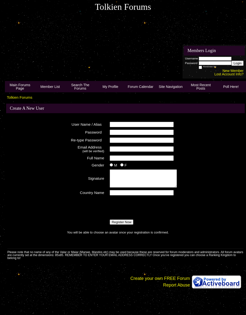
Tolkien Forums (19, 97)
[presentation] (104, 207)
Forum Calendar (140, 87)
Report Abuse (176, 285)
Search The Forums (80, 86)
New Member (233, 71)
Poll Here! (231, 87)
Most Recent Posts (201, 86)
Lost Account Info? (229, 74)
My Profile (110, 87)
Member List (50, 87)
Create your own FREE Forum (160, 278)
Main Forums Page (20, 86)
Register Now (121, 222)
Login (237, 63)
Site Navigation (171, 87)
